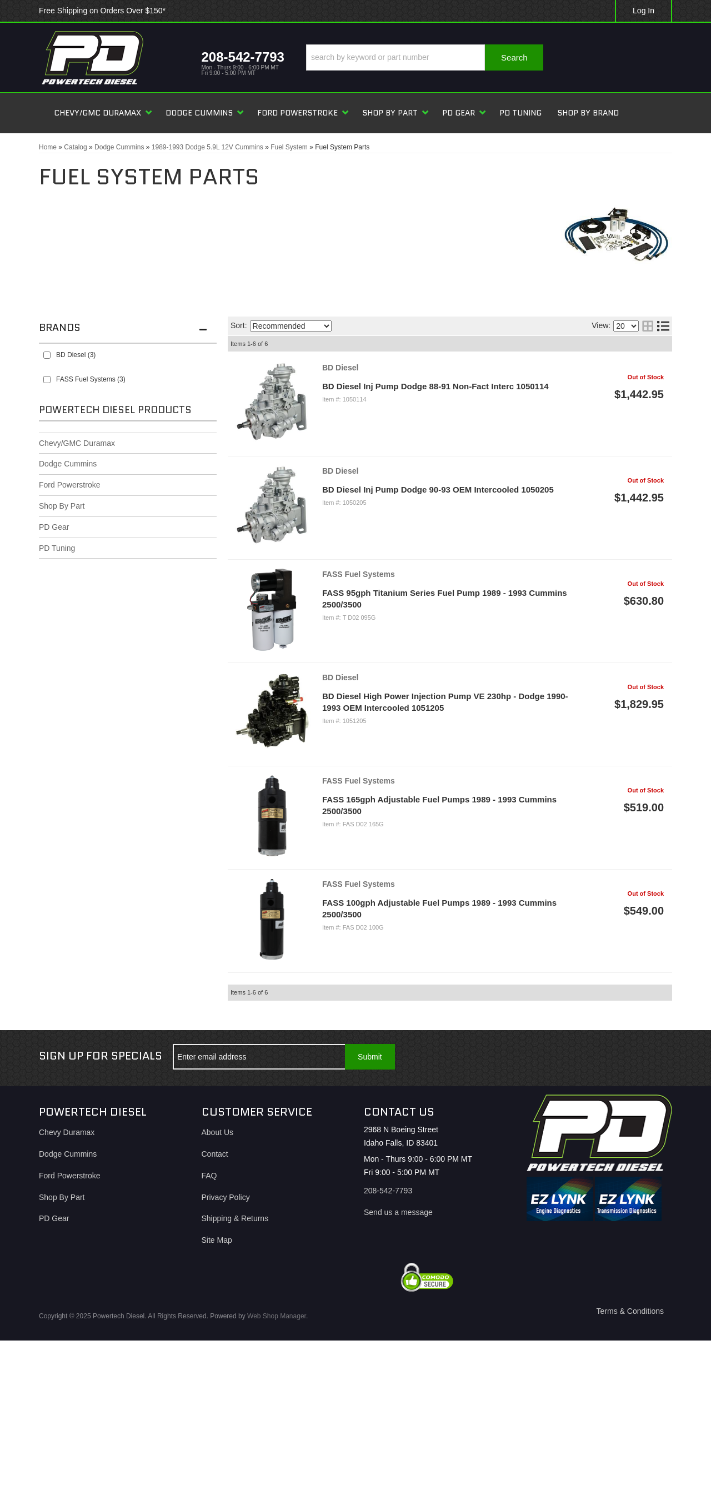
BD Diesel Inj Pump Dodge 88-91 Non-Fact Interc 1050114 (435, 386)
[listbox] (291, 326)
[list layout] (663, 326)
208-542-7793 (388, 1190)
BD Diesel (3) (76, 355)
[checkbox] (47, 355)
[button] (424, 57)
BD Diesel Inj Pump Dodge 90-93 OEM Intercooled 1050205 (438, 489)
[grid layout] (648, 326)
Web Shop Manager (276, 1316)
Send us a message (398, 1212)
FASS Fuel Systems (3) (91, 379)
